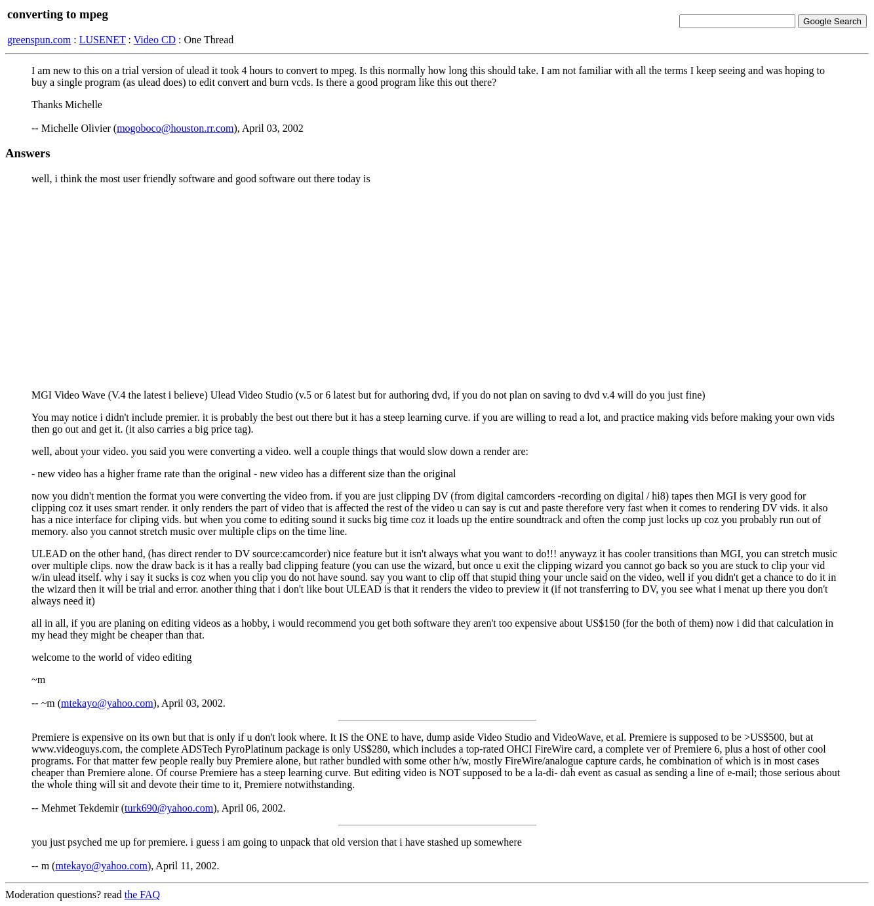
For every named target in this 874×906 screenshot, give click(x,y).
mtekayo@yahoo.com (107, 703)
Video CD (155, 39)
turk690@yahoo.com (169, 808)
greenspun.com (39, 39)
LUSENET (102, 39)
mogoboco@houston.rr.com (175, 128)
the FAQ (142, 894)
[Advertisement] (437, 287)
